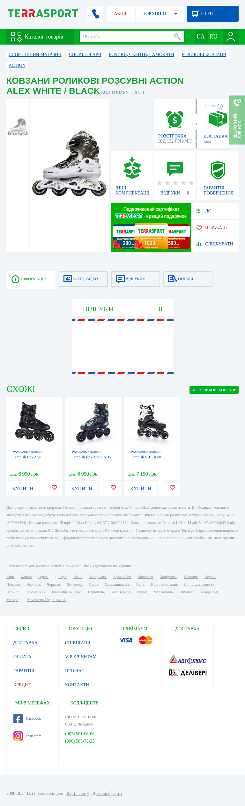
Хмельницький (116, 584)
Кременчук (36, 592)
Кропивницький (164, 584)
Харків (26, 577)
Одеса (43, 577)
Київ (10, 577)
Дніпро (60, 577)
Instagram (27, 736)
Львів (77, 577)
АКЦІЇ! (121, 13)
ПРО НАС (75, 670)
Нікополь (186, 592)
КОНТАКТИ (77, 684)
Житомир (74, 584)
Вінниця (191, 577)
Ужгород (13, 599)
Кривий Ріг (122, 577)
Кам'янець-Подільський (46, 599)
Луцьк (142, 592)
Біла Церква (120, 592)
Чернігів (33, 584)
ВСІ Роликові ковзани (214, 390)
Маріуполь (168, 577)
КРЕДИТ (22, 684)
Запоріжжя (98, 577)
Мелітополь (163, 592)
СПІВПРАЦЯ (77, 642)
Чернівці (13, 592)
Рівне (140, 584)
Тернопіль (95, 592)
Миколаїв (145, 577)
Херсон (210, 577)
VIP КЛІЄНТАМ (81, 656)
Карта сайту (77, 793)
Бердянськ (209, 592)
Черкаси (53, 584)
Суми (93, 584)
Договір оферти (107, 793)
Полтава (13, 584)
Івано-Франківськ (66, 592)
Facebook (27, 718)
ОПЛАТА (22, 656)
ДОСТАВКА (25, 642)
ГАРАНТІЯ (23, 670)
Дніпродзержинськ (199, 584)
